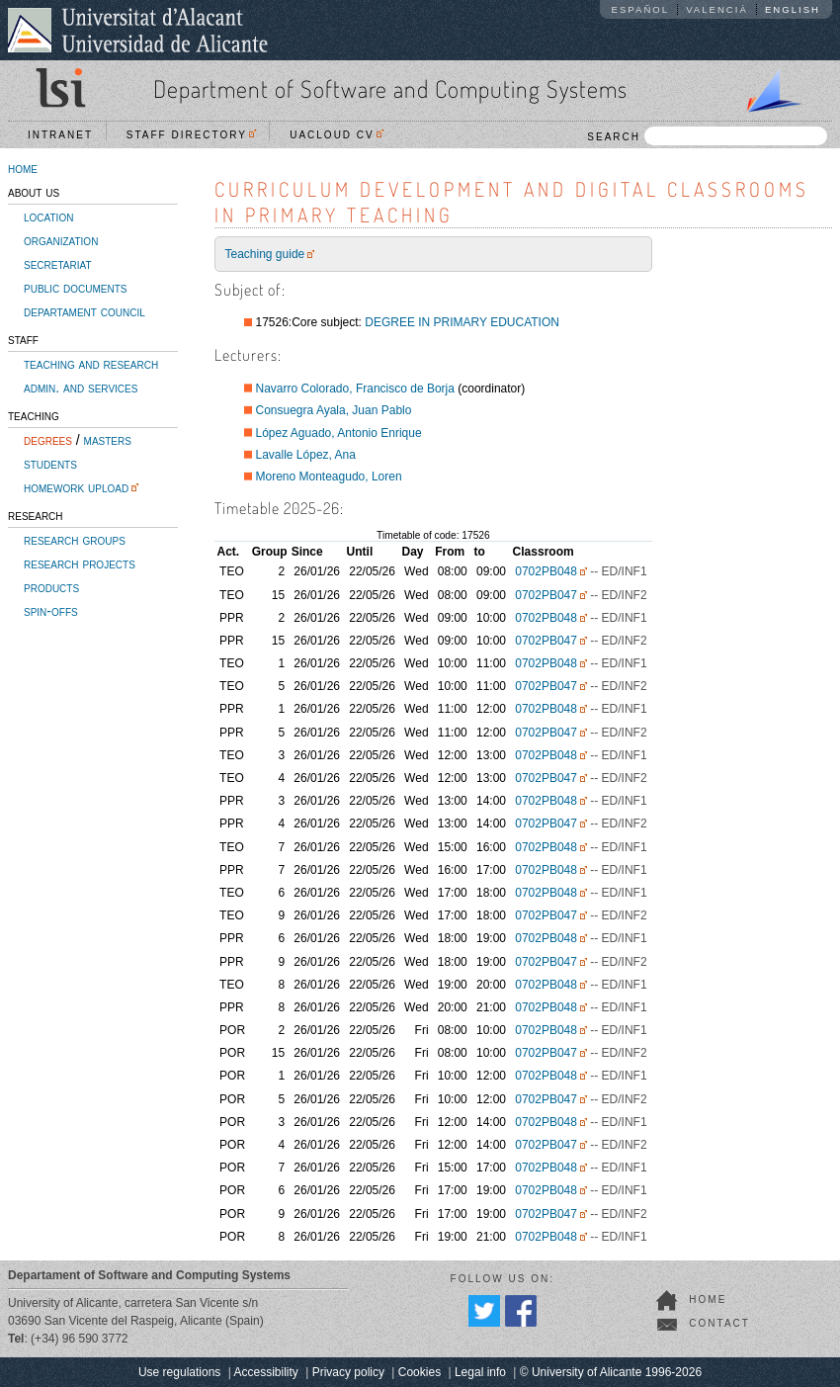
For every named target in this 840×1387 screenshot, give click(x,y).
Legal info (480, 1372)
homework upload (76, 487)
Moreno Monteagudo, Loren (329, 476)
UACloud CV (336, 135)
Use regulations (179, 1372)
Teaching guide (265, 254)
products (51, 587)
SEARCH (707, 136)
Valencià (717, 9)
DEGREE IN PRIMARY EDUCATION (462, 322)
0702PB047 (546, 595)
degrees (48, 440)
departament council (84, 311)
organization (61, 240)
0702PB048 (546, 571)
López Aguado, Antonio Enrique (339, 433)
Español (641, 9)
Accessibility (265, 1372)
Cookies (419, 1372)
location (48, 216)
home (23, 168)
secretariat (58, 264)
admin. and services (80, 387)
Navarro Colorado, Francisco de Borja (355, 388)
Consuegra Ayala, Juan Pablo (334, 410)
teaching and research (91, 364)
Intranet (60, 135)
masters (107, 440)
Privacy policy (348, 1372)
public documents (75, 288)
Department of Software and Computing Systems (390, 88)
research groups (75, 540)
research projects (79, 563)
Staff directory (191, 135)
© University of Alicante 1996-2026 (611, 1372)
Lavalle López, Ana (306, 455)
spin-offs (51, 611)
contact (719, 1323)
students (50, 464)
